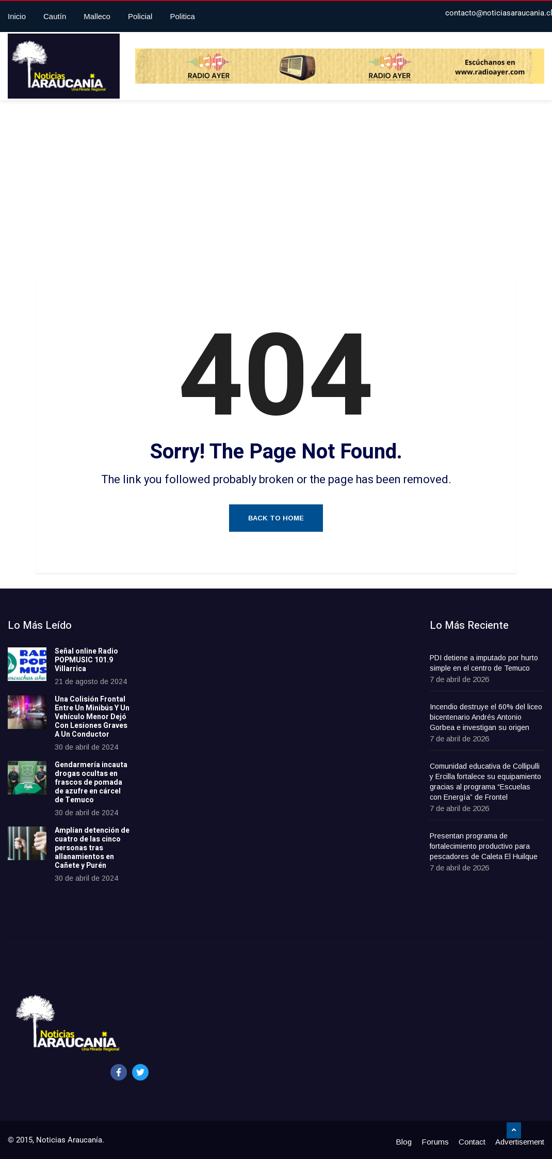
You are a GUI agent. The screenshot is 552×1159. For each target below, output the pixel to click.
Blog (404, 1141)
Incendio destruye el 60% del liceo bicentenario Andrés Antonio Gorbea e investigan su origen (486, 717)
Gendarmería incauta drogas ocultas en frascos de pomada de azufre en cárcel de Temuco (91, 782)
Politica (182, 16)
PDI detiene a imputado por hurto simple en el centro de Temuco (484, 663)
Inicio (17, 16)
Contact (472, 1141)
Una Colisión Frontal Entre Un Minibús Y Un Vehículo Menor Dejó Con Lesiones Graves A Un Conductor (92, 716)
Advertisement (519, 1141)
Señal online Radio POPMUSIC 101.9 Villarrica (86, 660)
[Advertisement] (276, 193)
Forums (435, 1141)
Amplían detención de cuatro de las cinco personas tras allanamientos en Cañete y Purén (92, 847)
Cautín (54, 16)
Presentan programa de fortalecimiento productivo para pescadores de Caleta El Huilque (484, 846)
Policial (140, 16)
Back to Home (276, 518)
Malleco (97, 16)
